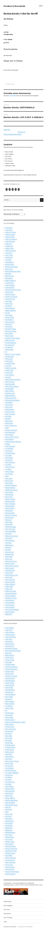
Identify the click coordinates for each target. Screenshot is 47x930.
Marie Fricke (9, 796)
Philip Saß (8, 547)
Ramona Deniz (9, 552)
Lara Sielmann (9, 768)
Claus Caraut (9, 304)
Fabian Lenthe (9, 350)
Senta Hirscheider (10, 846)
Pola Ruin (8, 550)
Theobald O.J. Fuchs (11, 598)
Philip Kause (8, 828)
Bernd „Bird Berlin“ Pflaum (13, 271)
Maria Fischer (9, 492)
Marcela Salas (9, 481)
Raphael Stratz (9, 554)
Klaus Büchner (9, 439)
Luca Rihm (8, 469)
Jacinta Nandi (9, 405)
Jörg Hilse (8, 419)
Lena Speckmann (10, 453)
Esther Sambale (9, 701)
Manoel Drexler (9, 789)
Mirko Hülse (8, 522)
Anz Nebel (8, 260)
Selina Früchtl (9, 844)
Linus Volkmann (10, 462)
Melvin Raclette (9, 508)
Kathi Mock (8, 754)
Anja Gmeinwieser (10, 251)
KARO (7, 428)
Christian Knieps (10, 294)
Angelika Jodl (9, 246)
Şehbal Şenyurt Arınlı (11, 575)
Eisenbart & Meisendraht (14, 6)
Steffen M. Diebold (10, 591)
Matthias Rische (10, 506)
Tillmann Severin (10, 853)
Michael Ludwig (9, 513)
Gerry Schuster (9, 375)
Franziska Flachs (10, 363)
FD (6, 352)
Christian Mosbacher (11, 667)
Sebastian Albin (9, 842)
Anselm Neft (8, 258)
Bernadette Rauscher (11, 648)
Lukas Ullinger (9, 472)
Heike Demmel (9, 724)
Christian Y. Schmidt (11, 297)
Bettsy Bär (8, 274)
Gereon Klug (9, 373)
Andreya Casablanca (11, 239)
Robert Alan (8, 559)
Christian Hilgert (10, 665)
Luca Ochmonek (10, 782)
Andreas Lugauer (10, 235)
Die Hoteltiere (9, 320)
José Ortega (8, 734)
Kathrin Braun (9, 757)
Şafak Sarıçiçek (9, 568)
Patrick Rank (9, 823)
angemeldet (12, 96)
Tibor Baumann (9, 600)
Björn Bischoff (9, 276)
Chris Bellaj (8, 662)
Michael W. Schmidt (11, 515)
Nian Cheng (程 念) (10, 531)
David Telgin (8, 315)
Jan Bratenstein (9, 409)
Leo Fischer (8, 455)
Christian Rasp (9, 671)
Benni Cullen (9, 269)
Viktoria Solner (9, 869)
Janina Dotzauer (10, 412)
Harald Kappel (9, 389)
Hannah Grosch (9, 382)
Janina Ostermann (10, 729)
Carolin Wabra (9, 283)
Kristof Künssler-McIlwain (13, 442)
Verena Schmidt (9, 607)
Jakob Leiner (9, 407)
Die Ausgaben (8, 905)
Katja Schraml (9, 435)
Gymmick (8, 377)
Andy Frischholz (10, 241)
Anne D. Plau (9, 255)
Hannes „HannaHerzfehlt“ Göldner (15, 722)
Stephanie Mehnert (11, 593)
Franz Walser (9, 361)
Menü (40, 6)
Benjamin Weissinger (11, 267)
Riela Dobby (8, 557)
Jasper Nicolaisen (10, 414)
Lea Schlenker (9, 449)
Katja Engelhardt (10, 432)
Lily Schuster (9, 460)
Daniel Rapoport (10, 308)
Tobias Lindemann (10, 858)
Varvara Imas (9, 865)
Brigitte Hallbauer (10, 281)
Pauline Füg (8, 538)
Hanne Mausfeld (10, 384)
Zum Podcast (8, 917)
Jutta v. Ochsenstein (11, 426)
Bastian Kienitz (9, 264)
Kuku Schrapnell (10, 446)
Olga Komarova (9, 821)
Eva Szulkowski (9, 345)
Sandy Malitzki (9, 837)
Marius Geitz (9, 497)
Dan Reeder (8, 306)
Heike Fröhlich (9, 391)
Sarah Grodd (9, 573)
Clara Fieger (8, 301)
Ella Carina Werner (10, 331)
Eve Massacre (9, 347)
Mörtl (7, 812)
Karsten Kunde (9, 750)
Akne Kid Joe (9, 228)
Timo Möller (8, 856)
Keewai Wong (9, 764)
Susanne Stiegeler (10, 596)
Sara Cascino (9, 839)
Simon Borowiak (10, 580)
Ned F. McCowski (10, 529)
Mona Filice (8, 810)
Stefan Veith (8, 589)
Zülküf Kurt (8, 614)
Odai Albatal (8, 819)
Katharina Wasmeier (11, 430)
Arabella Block (9, 262)
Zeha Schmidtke (10, 612)
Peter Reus (8, 543)
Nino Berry (8, 534)
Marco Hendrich (10, 791)
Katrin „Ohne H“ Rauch (12, 437)
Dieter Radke (9, 688)
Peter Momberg (9, 541)
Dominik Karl (9, 692)
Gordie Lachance (10, 720)
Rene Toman (8, 835)
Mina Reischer (9, 518)
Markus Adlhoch (10, 798)
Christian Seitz (9, 674)
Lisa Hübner (8, 777)
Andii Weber (9, 230)
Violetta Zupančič (10, 874)
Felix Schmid (9, 359)
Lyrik (13, 84)
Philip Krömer (9, 545)
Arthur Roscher (9, 644)
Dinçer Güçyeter (10, 322)
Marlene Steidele (10, 499)
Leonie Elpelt (9, 458)
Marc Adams (8, 478)
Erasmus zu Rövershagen (12, 338)
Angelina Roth (9, 248)
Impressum (7, 130)
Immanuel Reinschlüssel (12, 400)
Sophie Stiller (9, 587)
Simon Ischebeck (10, 582)
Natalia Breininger (10, 527)
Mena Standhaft (10, 803)
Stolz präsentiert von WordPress (25, 927)
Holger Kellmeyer (10, 396)
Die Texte (7, 909)
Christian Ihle (9, 292)
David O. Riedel (9, 683)
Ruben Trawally (9, 564)
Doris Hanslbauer (10, 694)
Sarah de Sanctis (10, 570)
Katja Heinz (8, 759)
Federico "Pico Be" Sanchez (13, 354)
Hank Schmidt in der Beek (12, 380)
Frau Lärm (8, 366)
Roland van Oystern (11, 561)
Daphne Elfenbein (10, 311)
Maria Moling (9, 495)
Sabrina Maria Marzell (11, 566)
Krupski (7, 444)
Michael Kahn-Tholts (11, 805)
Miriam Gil (8, 520)
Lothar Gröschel (10, 467)
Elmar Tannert (9, 336)
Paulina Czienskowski (11, 536)
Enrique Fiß (8, 699)
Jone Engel (8, 416)
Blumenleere (9, 278)
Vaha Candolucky (10, 862)
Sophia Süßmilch (10, 584)
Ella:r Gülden (9, 334)
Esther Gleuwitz (10, 340)
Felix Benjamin (9, 357)
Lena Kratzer (9, 451)
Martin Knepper (10, 501)
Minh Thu (8, 807)
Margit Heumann (10, 488)
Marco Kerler (9, 483)
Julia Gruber (8, 736)
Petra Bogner (9, 826)
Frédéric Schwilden (10, 368)
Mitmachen (7, 913)
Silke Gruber (9, 577)
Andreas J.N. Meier (10, 232)
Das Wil (7, 313)
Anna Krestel (9, 642)
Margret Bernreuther (11, 490)
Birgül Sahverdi (9, 655)
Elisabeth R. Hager (10, 329)
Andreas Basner (9, 632)
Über (5, 921)
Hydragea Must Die (10, 398)
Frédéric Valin (9, 370)
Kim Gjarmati (9, 766)
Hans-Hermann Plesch (11, 386)
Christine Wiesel (10, 299)
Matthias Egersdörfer (11, 800)
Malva (7, 476)
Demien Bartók (9, 317)
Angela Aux (8, 244)
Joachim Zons (9, 731)
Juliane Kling (9, 423)
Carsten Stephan (10, 285)
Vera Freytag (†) (9, 605)
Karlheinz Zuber (10, 745)
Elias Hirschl (9, 327)
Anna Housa (8, 253)
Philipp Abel (8, 830)
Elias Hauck (8, 324)
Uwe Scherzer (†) (10, 860)
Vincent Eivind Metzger (12, 610)
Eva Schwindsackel (10, 343)
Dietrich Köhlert (10, 690)
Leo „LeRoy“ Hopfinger (11, 773)
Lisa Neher (8, 465)
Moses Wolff (8, 524)
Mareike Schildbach (11, 485)
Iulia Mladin (8, 403)
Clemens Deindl (9, 678)
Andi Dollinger (9, 628)
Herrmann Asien (10, 393)
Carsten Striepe (9, 287)
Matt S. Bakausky (10, 504)
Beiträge (9, 84)
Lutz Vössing (9, 474)
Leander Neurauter (10, 770)
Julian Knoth (9, 421)
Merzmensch (9, 511)
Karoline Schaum (10, 747)
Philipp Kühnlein (10, 833)
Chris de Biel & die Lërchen (13, 290)
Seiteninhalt (7, 901)
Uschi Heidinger (10, 603)
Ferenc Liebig (9, 717)
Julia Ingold (8, 741)
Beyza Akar (8, 653)
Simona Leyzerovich (11, 849)
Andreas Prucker (10, 237)
